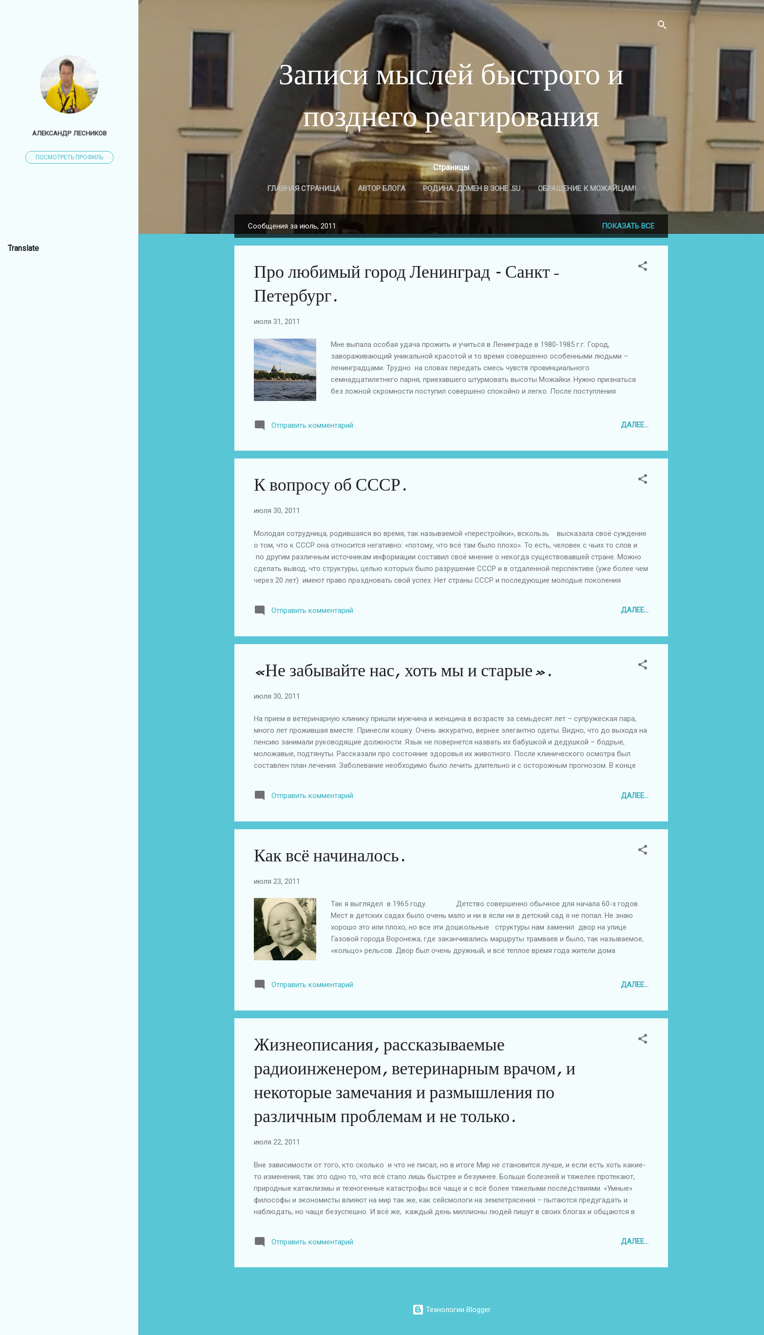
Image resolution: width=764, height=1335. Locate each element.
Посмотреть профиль (69, 157)
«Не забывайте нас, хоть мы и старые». (403, 671)
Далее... (635, 424)
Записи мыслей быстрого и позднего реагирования (451, 95)
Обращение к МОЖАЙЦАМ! (587, 188)
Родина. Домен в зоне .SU (471, 188)
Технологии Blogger (451, 1309)
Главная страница (303, 188)
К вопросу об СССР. (330, 485)
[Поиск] (662, 26)
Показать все (628, 226)
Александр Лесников (69, 133)
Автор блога (381, 188)
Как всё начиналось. (329, 856)
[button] (643, 267)
